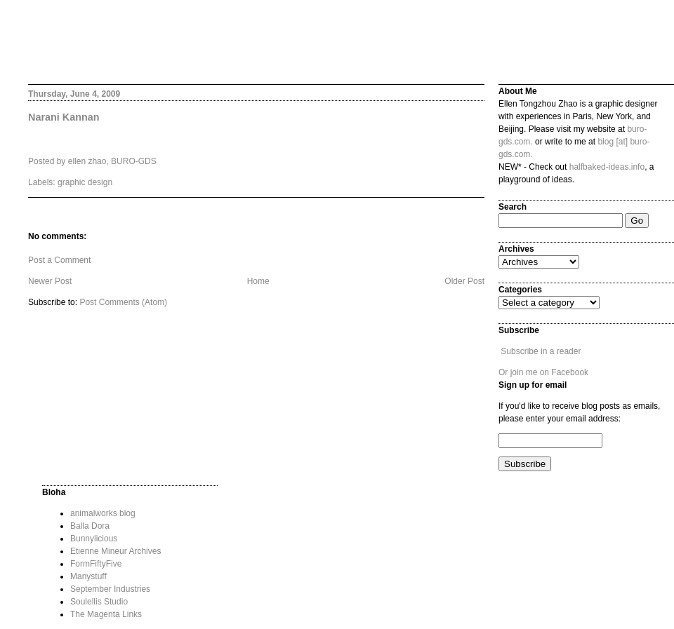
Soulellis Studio (99, 602)
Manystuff (88, 576)
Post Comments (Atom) (123, 302)
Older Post (464, 281)
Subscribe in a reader (541, 351)
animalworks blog (103, 513)
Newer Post (50, 281)
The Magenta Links (106, 614)
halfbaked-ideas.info (607, 167)
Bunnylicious (93, 538)
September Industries (110, 589)
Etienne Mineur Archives (115, 551)
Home (258, 281)
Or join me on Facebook (543, 372)
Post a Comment (59, 260)
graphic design (85, 182)
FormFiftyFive (95, 564)
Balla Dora (90, 526)
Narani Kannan (64, 117)
